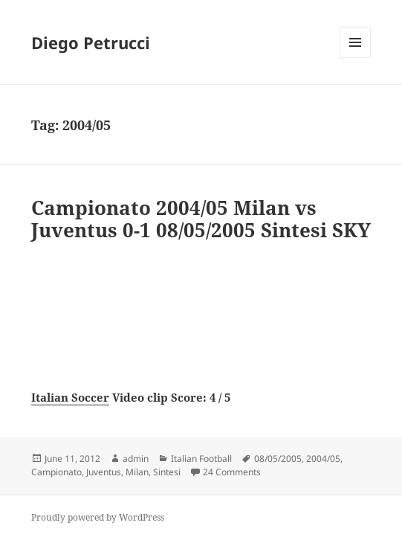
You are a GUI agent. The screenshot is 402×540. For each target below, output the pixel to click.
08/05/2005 (278, 458)
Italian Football (201, 458)
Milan (137, 472)
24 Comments (232, 472)
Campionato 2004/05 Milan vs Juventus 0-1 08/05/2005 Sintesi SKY (201, 218)
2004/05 (323, 458)
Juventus (103, 472)
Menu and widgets (355, 57)
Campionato (56, 472)
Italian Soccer (70, 397)
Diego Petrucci (90, 42)
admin (136, 458)
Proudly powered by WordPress (97, 517)
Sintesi (167, 472)
